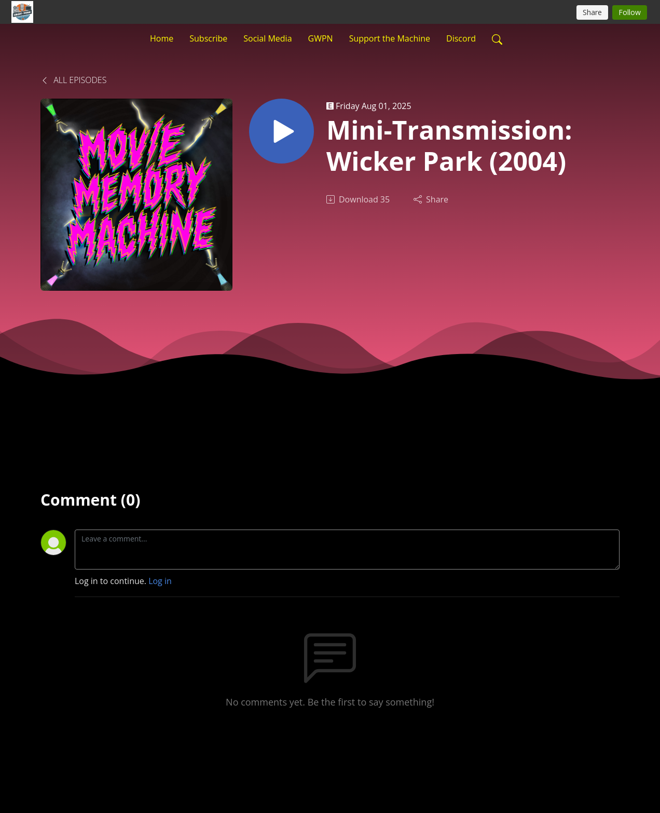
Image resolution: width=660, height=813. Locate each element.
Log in (160, 581)
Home (161, 38)
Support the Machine (389, 38)
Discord (461, 38)
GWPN (320, 38)
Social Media (267, 38)
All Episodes (73, 80)
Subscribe (208, 38)
